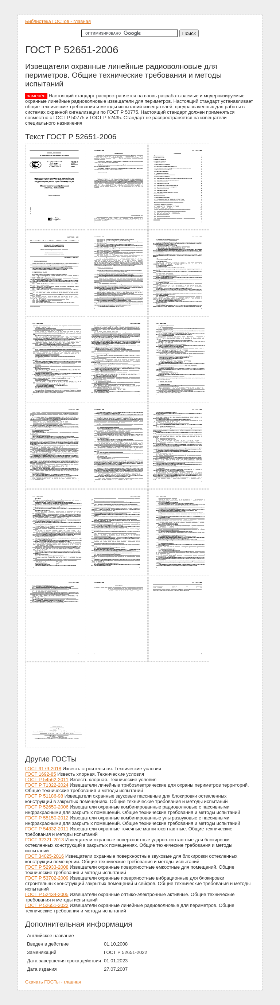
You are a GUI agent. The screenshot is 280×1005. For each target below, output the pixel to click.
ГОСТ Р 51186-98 (44, 796)
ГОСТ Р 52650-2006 (47, 807)
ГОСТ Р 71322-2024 (47, 785)
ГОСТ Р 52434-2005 (47, 894)
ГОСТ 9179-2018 (43, 768)
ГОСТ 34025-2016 (44, 856)
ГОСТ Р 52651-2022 (47, 905)
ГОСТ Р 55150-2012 (47, 818)
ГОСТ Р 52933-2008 (47, 867)
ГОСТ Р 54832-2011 (47, 828)
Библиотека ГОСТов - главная (58, 21)
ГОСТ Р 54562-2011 (47, 779)
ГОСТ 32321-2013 (44, 839)
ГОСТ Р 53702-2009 (47, 878)
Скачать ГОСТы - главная (53, 982)
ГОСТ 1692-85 (40, 774)
